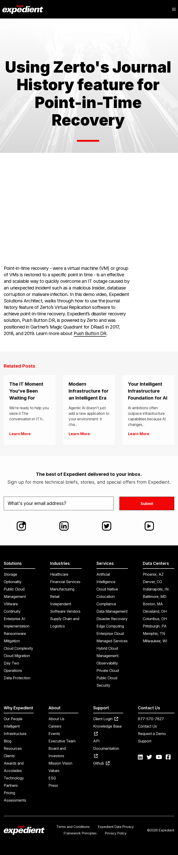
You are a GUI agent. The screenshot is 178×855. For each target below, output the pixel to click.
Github (101, 763)
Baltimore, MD (154, 596)
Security (103, 685)
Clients (9, 756)
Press (53, 785)
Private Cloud (107, 670)
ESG (52, 778)
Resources (13, 748)
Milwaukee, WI (155, 641)
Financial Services (65, 581)
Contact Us (147, 726)
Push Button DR (90, 333)
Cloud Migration (17, 655)
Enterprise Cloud (110, 633)
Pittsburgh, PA (155, 626)
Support (144, 741)
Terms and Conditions (73, 827)
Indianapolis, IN (155, 589)
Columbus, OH (155, 618)
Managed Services (112, 641)
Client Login (105, 719)
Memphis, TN (154, 633)
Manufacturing (62, 589)
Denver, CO (152, 581)
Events (54, 733)
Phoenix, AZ (153, 574)
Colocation (105, 596)
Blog (7, 741)
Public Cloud (106, 678)
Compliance (106, 604)
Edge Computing (110, 626)
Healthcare (59, 574)
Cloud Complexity (18, 648)
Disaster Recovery (111, 618)
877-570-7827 (151, 719)
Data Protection (17, 678)
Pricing (9, 792)
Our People (13, 719)
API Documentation (106, 748)
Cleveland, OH (155, 611)
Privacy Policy (116, 833)
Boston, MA (153, 604)
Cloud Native (107, 589)
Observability (107, 663)
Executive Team (62, 741)
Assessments (15, 800)
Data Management (111, 611)
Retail (54, 596)
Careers (54, 726)
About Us (56, 719)
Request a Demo (152, 733)
